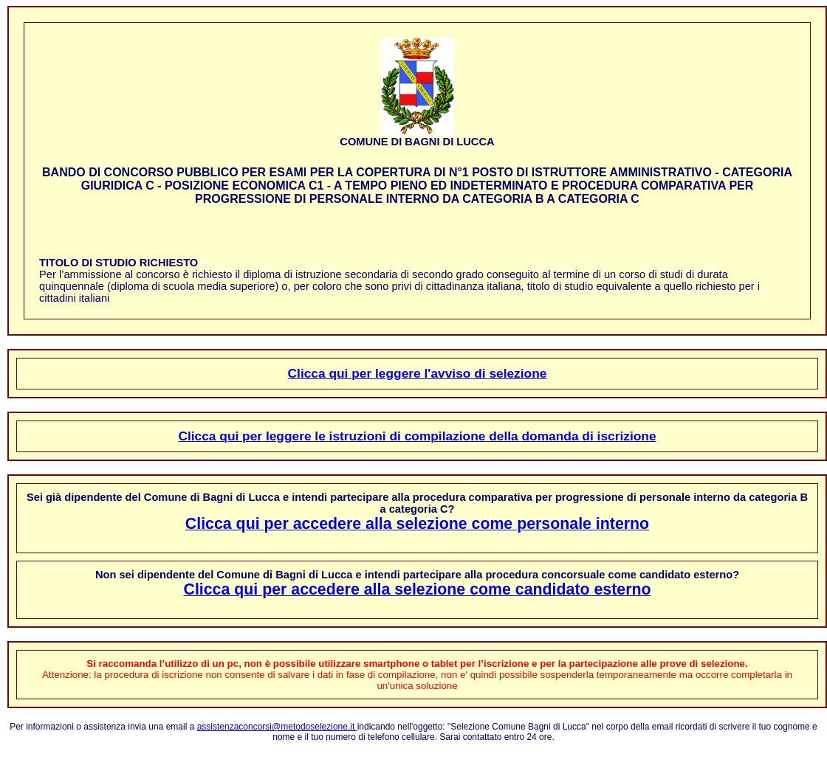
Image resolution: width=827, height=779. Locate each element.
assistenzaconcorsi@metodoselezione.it (277, 726)
